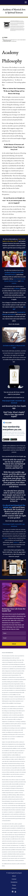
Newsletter (14, 882)
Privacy (14, 888)
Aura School (16, 279)
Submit (14, 644)
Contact (14, 879)
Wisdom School (13, 281)
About (14, 876)
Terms (14, 885)
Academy (17, 288)
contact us (5, 538)
